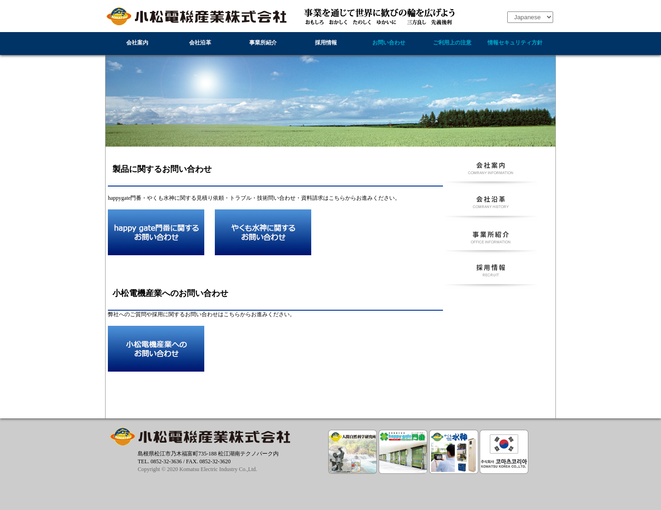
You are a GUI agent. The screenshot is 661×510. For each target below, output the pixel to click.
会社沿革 (200, 42)
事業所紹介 (263, 42)
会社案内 (137, 42)
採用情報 (326, 42)
